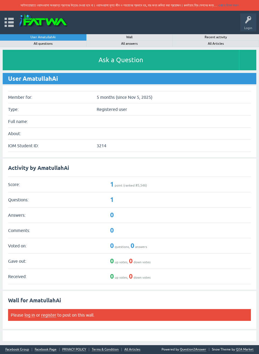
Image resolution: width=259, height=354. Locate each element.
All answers (129, 43)
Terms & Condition (105, 349)
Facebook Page (46, 349)
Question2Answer (193, 349)
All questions (43, 43)
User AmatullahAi (43, 37)
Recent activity (216, 37)
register (48, 315)
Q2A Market (245, 349)
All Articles (216, 43)
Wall (129, 37)
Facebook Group (17, 349)
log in (29, 315)
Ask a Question (121, 60)
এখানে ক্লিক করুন (228, 5)
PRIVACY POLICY (74, 349)
